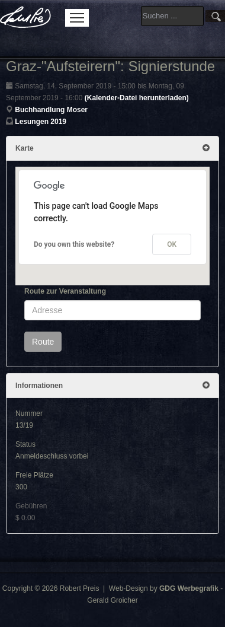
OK (171, 244)
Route (43, 341)
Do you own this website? (74, 244)
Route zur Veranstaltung (65, 291)
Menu (77, 18)
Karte (112, 148)
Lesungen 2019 (40, 121)
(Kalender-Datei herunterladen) (137, 98)
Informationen (112, 386)
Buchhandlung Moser (51, 110)
